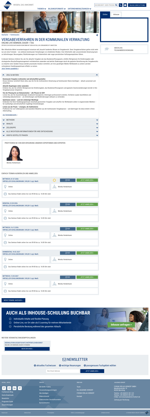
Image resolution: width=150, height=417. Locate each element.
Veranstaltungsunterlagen (48, 390)
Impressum (5, 412)
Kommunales (15, 35)
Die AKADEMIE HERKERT (85, 390)
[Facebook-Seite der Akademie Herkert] (4, 388)
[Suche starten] (116, 5)
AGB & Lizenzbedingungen (77, 412)
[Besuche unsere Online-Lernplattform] (137, 5)
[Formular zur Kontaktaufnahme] (125, 5)
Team (78, 387)
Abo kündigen (43, 393)
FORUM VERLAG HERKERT (85, 393)
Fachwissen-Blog (7, 392)
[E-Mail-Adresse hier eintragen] (62, 371)
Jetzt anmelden (124, 37)
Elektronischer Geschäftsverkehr (50, 400)
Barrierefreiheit (44, 403)
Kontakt (79, 396)
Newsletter (5, 398)
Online (105, 14)
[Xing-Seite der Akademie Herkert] (19, 388)
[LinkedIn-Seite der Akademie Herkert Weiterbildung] (14, 388)
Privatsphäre (50, 412)
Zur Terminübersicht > (10, 115)
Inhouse (116, 14)
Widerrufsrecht (44, 396)
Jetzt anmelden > (87, 180)
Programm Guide (7, 402)
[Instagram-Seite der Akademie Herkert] (9, 388)
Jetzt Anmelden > (92, 371)
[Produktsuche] (106, 5)
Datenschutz (27, 412)
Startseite (5, 35)
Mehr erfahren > (27, 349)
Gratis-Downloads (7, 395)
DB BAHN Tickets (45, 387)
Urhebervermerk (105, 412)
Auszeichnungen (7, 405)
